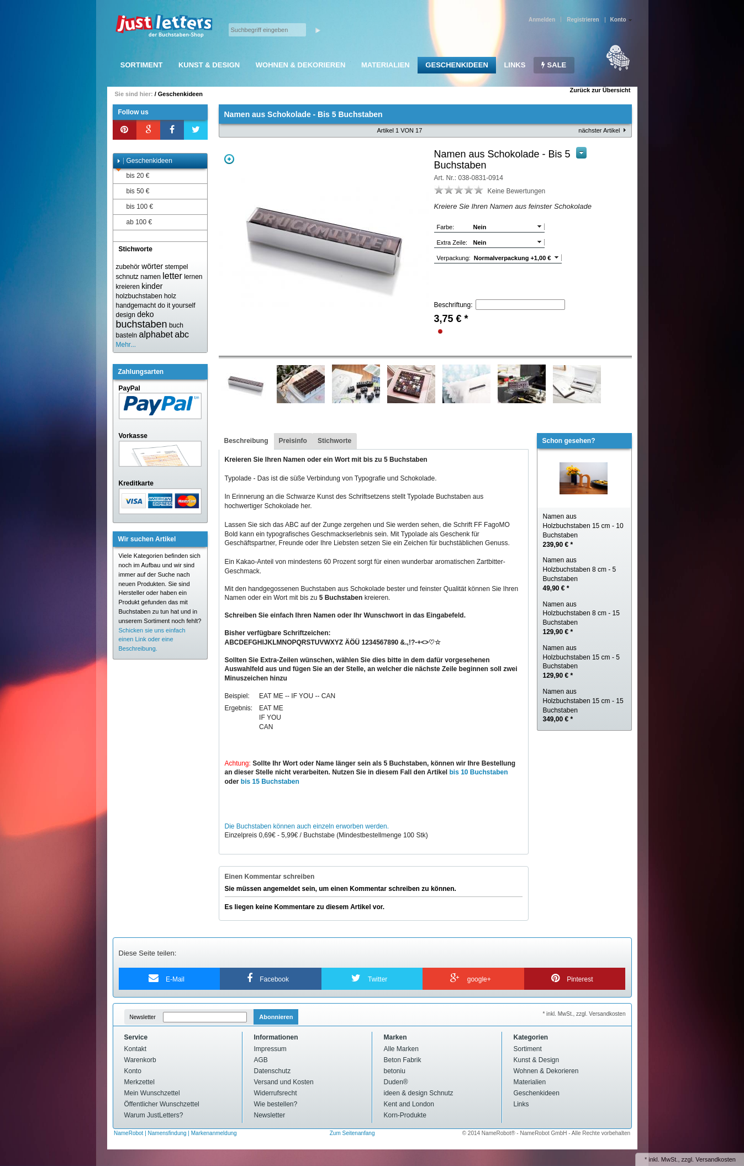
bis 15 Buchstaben (270, 781)
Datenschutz (272, 1071)
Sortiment (141, 65)
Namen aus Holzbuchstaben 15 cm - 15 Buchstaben (583, 705)
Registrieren (583, 20)
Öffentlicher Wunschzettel (161, 1104)
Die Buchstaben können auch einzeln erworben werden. (307, 826)
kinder (151, 286)
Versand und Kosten (284, 1082)
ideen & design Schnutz (418, 1093)
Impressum (270, 1049)
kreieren (128, 287)
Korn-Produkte (405, 1115)
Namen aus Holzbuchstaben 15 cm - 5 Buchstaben (581, 661)
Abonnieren (276, 1017)
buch (176, 325)
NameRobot (129, 1133)
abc (182, 334)
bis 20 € (133, 176)
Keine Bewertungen (517, 191)
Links (514, 65)
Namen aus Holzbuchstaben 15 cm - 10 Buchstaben (583, 530)
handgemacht (136, 305)
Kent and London (409, 1104)
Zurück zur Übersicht (599, 90)
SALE (553, 65)
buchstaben (141, 324)
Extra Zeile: (452, 242)
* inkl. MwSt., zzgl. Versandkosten (583, 1014)
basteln (127, 335)
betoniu (394, 1071)
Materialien (385, 65)
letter (172, 276)
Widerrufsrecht (275, 1093)
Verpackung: (454, 258)
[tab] (246, 441)
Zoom (229, 159)
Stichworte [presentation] (334, 441)
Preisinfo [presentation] (293, 441)
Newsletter (143, 1017)
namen (150, 277)
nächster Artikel (599, 130)
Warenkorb (140, 1060)
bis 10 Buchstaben (479, 772)
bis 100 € (135, 207)
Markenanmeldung (214, 1133)
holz (170, 296)
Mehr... (126, 345)
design (125, 315)
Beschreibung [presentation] (246, 441)
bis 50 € (133, 191)
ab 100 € (134, 222)
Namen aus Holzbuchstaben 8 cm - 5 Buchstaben (579, 574)
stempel (176, 267)
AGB (261, 1060)
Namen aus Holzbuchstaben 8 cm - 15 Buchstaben (581, 618)
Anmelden (542, 20)
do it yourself (177, 305)
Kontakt (135, 1049)
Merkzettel (139, 1082)
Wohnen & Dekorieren (301, 65)
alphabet (156, 334)
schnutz (127, 277)
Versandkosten (715, 1159)
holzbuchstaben (139, 296)
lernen (193, 277)
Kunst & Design (209, 65)
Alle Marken (401, 1049)
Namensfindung (167, 1133)
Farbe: (446, 227)
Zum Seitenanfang (352, 1133)
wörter (152, 266)
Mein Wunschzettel (152, 1093)
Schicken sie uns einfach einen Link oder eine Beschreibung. (152, 639)
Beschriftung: (453, 305)
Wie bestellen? (276, 1104)
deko (145, 314)
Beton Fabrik (402, 1060)
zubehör (128, 267)
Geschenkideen (456, 65)
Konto (132, 1071)
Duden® (396, 1082)
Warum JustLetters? (153, 1115)
